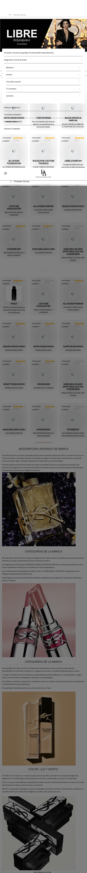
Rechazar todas (41, 861)
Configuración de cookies (41, 868)
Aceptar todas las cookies (41, 854)
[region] (43, 851)
